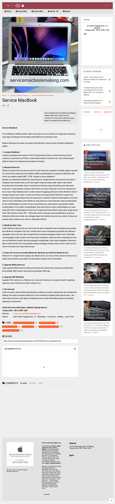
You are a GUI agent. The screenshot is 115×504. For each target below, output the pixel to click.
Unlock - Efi (53, 11)
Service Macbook (94, 280)
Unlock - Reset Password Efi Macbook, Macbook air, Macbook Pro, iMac (96, 161)
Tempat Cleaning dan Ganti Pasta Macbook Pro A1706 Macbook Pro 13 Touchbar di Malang (96, 199)
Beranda (46, 494)
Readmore (97, 182)
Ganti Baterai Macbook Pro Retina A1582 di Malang (96, 239)
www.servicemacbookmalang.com (27, 313)
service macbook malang (19, 95)
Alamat (66, 11)
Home (7, 11)
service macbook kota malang (42, 95)
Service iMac (37, 11)
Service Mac (21, 11)
